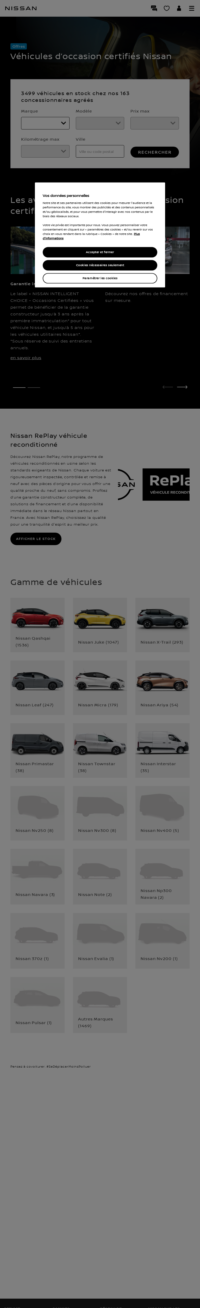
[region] (100, 235)
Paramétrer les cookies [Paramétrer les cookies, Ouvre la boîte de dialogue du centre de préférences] (100, 278)
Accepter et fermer (100, 252)
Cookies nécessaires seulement (100, 265)
